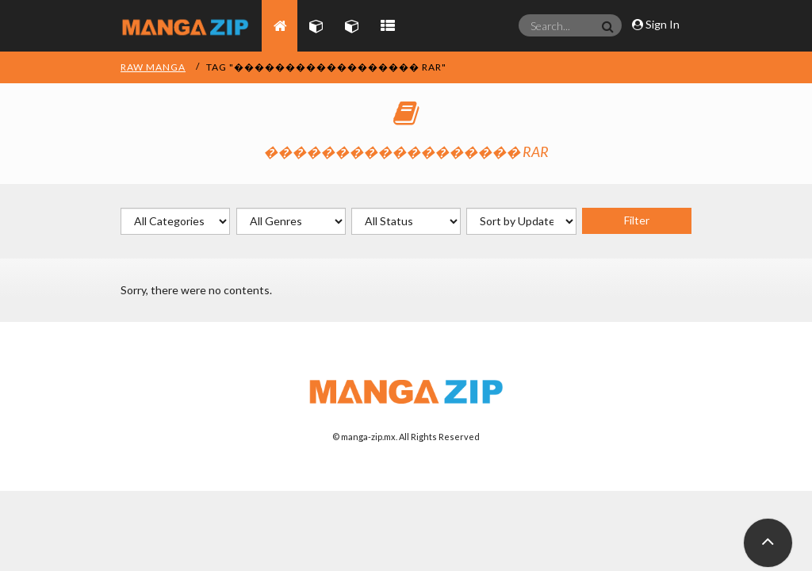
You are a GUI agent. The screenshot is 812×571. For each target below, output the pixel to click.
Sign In (656, 24)
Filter (636, 220)
